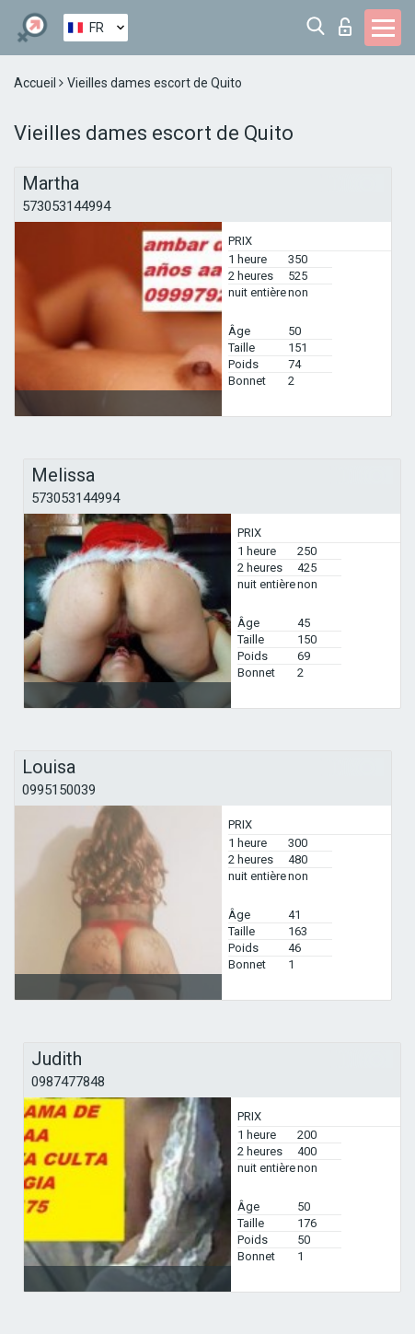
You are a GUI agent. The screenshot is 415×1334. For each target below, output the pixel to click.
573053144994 (66, 206)
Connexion (345, 27)
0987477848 (68, 1081)
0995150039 (59, 790)
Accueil (36, 82)
